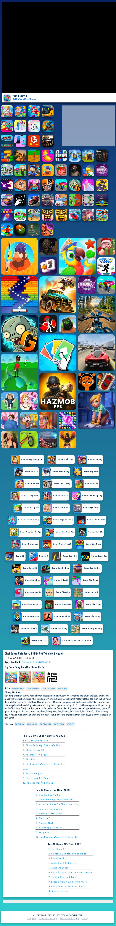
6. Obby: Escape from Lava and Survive (70, 872)
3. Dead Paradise (57, 858)
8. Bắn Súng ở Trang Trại (49, 827)
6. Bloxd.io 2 (43, 818)
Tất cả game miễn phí (13, 658)
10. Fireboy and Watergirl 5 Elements (56, 836)
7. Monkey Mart (44, 822)
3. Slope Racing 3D (33, 750)
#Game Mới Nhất (18, 688)
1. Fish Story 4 (56, 849)
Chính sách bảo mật (48, 918)
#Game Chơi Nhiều (48, 688)
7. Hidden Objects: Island (62, 877)
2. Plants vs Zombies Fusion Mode (67, 853)
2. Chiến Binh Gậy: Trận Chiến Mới (41, 745)
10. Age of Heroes (58, 891)
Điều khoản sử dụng (69, 918)
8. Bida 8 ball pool (33, 773)
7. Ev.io (27, 768)
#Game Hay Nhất (33, 688)
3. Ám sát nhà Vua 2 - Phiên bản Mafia (57, 804)
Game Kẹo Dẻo (59, 724)
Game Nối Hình (45, 724)
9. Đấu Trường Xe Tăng (35, 778)
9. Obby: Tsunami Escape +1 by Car (67, 886)
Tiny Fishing (63, 711)
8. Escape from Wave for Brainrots (67, 881)
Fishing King (51, 711)
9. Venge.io (42, 832)
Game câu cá (37, 667)
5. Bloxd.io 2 (30, 759)
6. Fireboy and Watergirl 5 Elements (43, 764)
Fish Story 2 (75, 711)
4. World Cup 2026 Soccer (62, 863)
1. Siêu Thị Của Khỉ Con (35, 740)
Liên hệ (85, 918)
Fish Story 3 (29, 658)
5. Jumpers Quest (58, 867)
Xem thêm (70, 724)
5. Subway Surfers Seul (49, 813)
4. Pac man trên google (36, 754)
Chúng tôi (31, 918)
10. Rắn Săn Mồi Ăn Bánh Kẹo (39, 782)
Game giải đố (32, 724)
